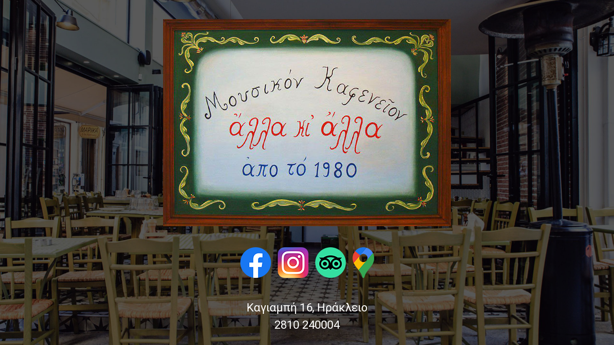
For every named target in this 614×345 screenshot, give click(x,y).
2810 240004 (307, 325)
